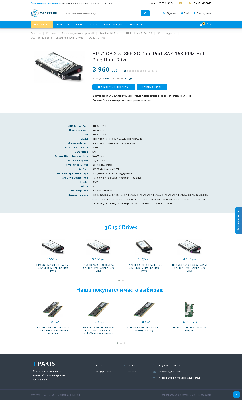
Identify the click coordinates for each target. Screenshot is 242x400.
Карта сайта (204, 394)
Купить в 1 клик (151, 86)
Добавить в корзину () (113, 86)
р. (205, 24)
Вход (185, 13)
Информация (113, 24)
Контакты (135, 24)
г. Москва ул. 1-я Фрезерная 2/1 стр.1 (179, 377)
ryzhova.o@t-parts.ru (170, 371)
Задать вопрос (238, 221)
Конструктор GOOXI (70, 24)
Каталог (130, 365)
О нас (93, 24)
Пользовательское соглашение (177, 394)
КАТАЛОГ (42, 24)
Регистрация (202, 13)
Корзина (169, 13)
